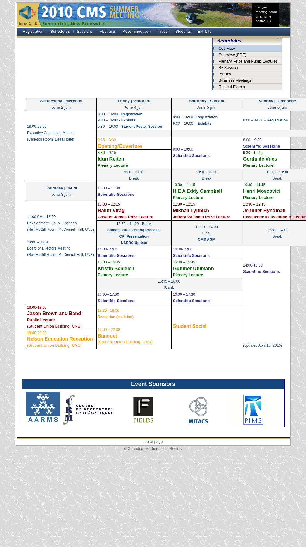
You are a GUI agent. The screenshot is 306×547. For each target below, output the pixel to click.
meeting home (266, 12)
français (261, 7)
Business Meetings (234, 80)
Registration (33, 31)
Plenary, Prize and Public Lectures (248, 61)
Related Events (231, 86)
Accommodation (137, 31)
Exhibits (204, 31)
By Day (224, 74)
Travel (163, 31)
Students (183, 31)
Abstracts (108, 31)
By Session (228, 67)
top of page (153, 441)
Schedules (60, 31)
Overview (226, 48)
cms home (263, 16)
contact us (263, 21)
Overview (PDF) (232, 55)
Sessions (85, 31)
